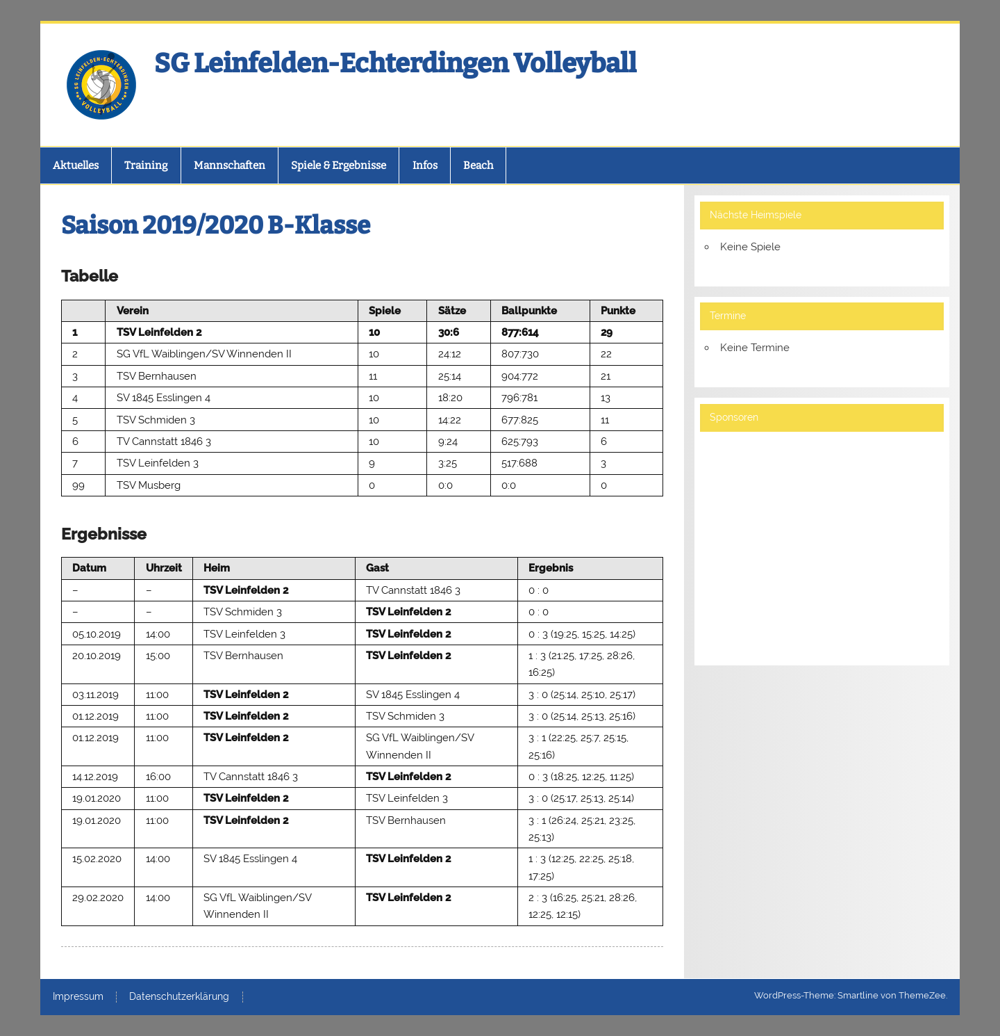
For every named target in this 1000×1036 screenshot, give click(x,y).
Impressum (78, 997)
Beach (478, 165)
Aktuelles (76, 165)
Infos (425, 165)
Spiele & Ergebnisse (338, 165)
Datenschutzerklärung (179, 997)
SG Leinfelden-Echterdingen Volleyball (395, 63)
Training (145, 165)
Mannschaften (229, 165)
